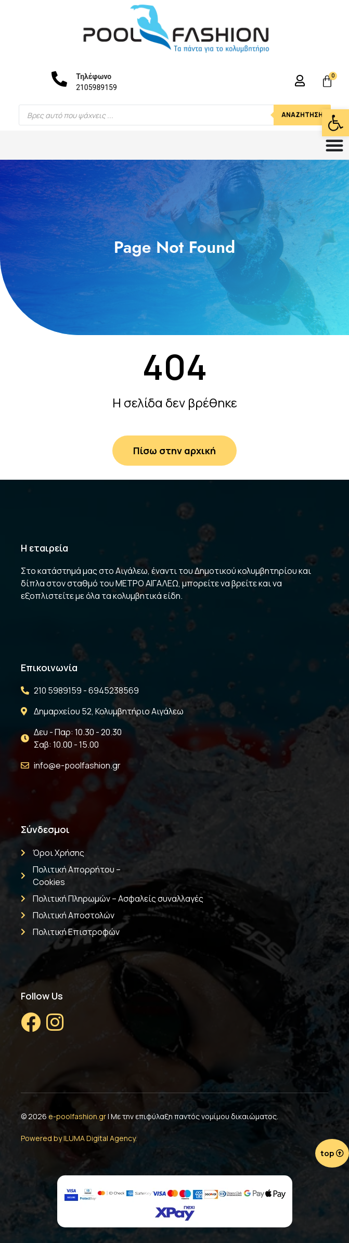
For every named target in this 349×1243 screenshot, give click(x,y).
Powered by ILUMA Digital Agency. (79, 1138)
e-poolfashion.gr (77, 1116)
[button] (335, 122)
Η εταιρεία (44, 548)
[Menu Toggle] (334, 145)
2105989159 (96, 87)
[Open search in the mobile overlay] (175, 115)
